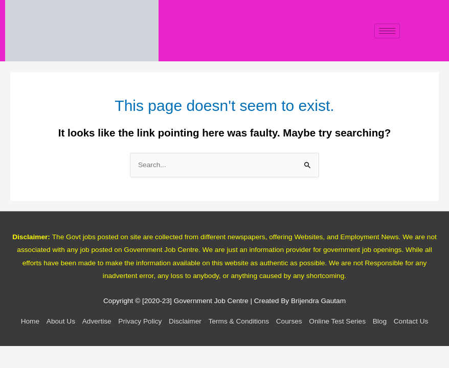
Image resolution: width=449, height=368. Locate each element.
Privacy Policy (140, 321)
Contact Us (411, 321)
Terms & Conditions (239, 321)
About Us (61, 321)
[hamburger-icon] (387, 31)
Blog (380, 321)
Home (30, 321)
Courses (289, 321)
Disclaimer (185, 321)
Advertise (96, 321)
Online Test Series (337, 321)
